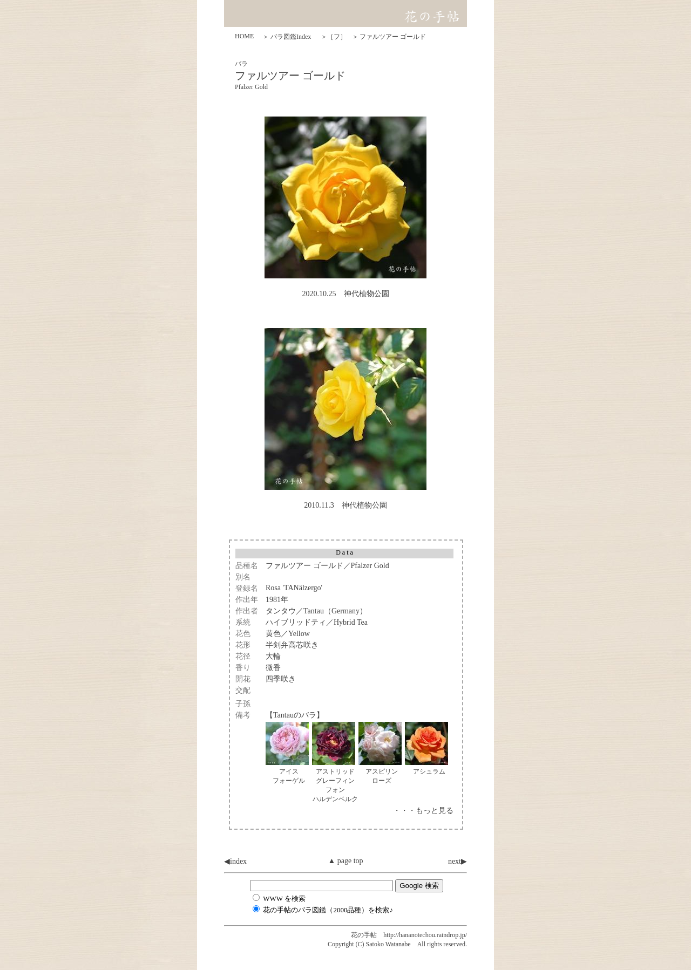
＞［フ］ (334, 36)
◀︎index (235, 861)
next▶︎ (457, 861)
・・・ (404, 811)
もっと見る (434, 811)
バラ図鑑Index (290, 36)
